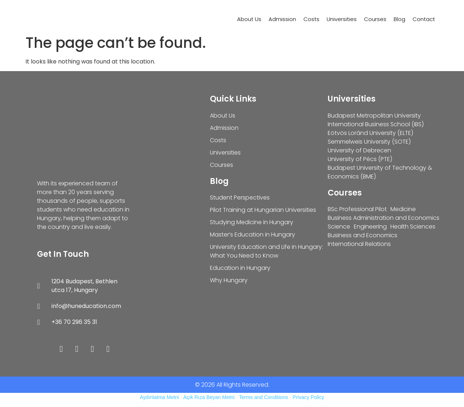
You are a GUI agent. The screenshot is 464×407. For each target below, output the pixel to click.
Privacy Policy (308, 397)
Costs (311, 19)
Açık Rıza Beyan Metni (209, 397)
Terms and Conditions (263, 397)
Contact (424, 19)
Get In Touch (63, 254)
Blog (399, 19)
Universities (342, 19)
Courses (375, 19)
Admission (282, 19)
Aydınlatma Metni (159, 397)
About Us (249, 19)
